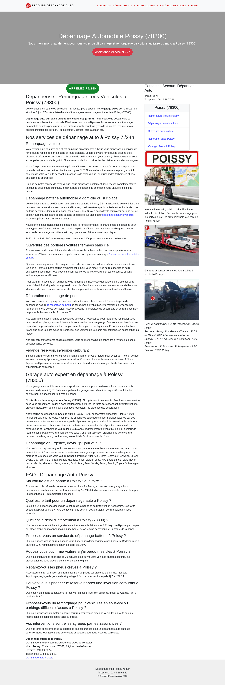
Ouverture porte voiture (161, 131)
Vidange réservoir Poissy (162, 146)
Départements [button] (123, 6)
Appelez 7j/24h (83, 88)
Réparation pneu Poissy (161, 138)
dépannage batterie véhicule (118, 214)
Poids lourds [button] (146, 6)
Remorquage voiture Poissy (163, 115)
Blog (194, 6)
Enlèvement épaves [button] (173, 6)
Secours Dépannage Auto (53, 5)
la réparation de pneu (59, 305)
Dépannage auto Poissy (39, 657)
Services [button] (103, 6)
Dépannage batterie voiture (163, 123)
